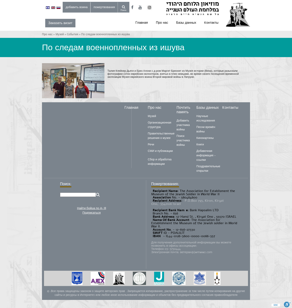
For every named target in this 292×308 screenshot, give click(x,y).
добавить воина (77, 7)
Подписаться (92, 213)
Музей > (61, 34)
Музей (152, 116)
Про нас (162, 22)
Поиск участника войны (183, 140)
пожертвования (104, 7)
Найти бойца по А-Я (91, 208)
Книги (200, 144)
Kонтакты (211, 22)
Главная (141, 22)
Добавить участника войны (183, 125)
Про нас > (49, 34)
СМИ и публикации (160, 151)
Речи (151, 144)
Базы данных (186, 22)
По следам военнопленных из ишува (105, 34)
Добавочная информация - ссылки (206, 155)
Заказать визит (60, 23)
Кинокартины (205, 138)
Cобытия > (74, 34)
